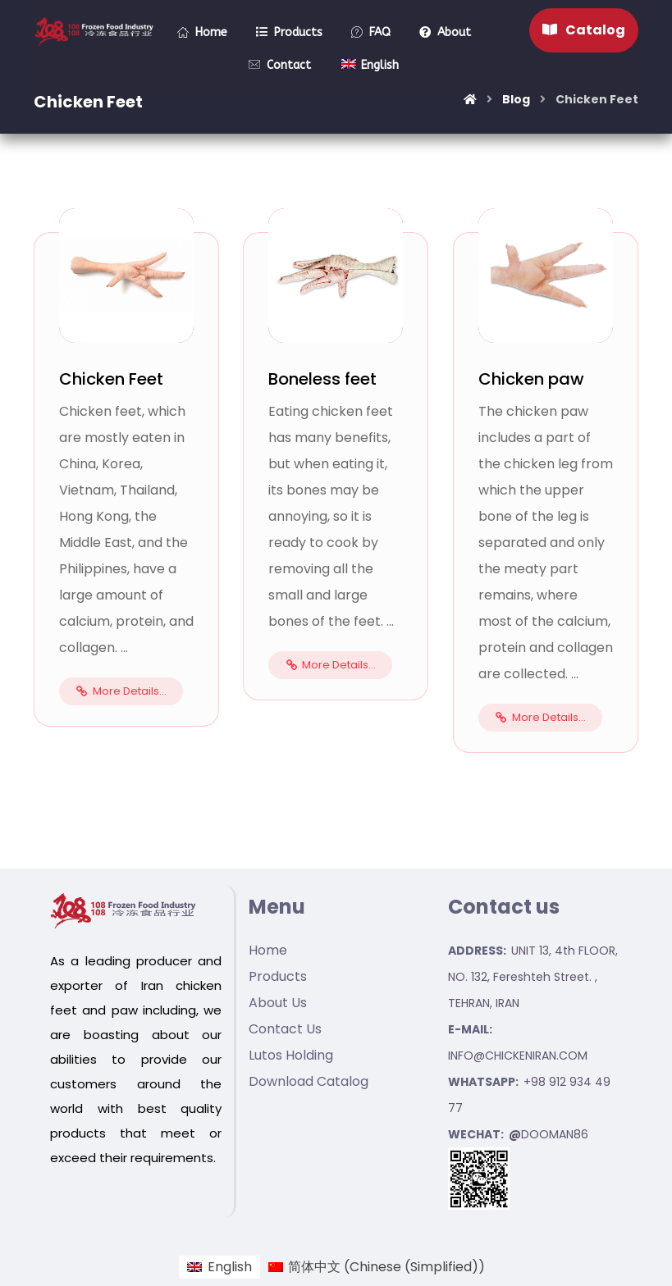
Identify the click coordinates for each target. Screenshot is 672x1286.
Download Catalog (308, 1081)
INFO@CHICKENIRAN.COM (517, 1055)
